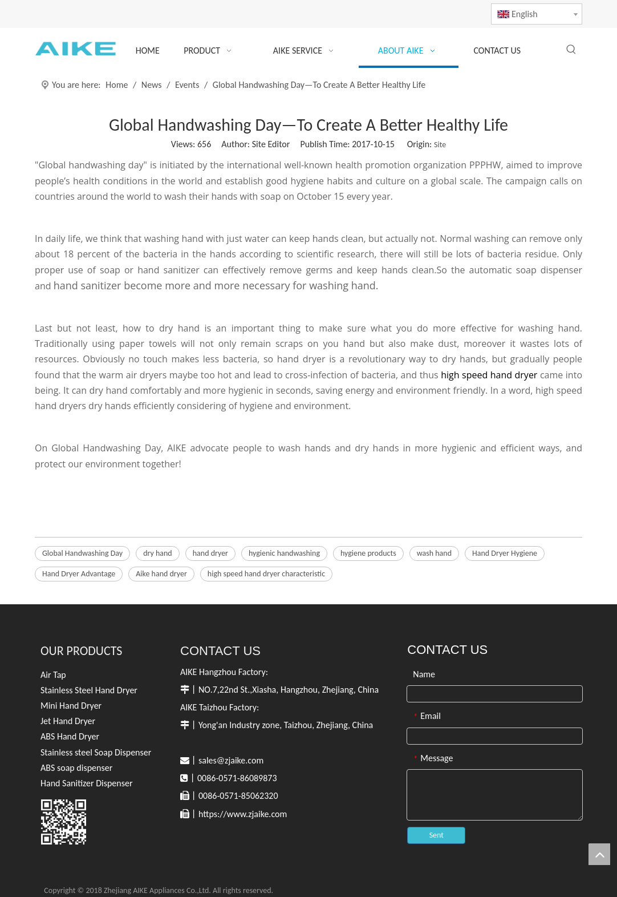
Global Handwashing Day (82, 553)
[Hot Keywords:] (571, 49)
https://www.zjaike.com (242, 814)
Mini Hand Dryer (71, 705)
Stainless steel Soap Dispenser (95, 752)
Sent (436, 835)
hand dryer (210, 553)
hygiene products (368, 553)
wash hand (434, 553)
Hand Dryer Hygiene (504, 553)
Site (440, 145)
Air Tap (53, 674)
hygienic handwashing (284, 553)
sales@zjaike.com (230, 760)
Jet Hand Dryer (67, 721)
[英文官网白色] (63, 822)
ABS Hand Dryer (69, 736)
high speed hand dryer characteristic (266, 574)
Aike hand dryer (161, 574)
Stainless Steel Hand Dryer (88, 690)
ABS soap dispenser (76, 767)
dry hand (157, 553)
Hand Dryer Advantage (78, 574)
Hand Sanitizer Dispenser (86, 783)
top (599, 854)
